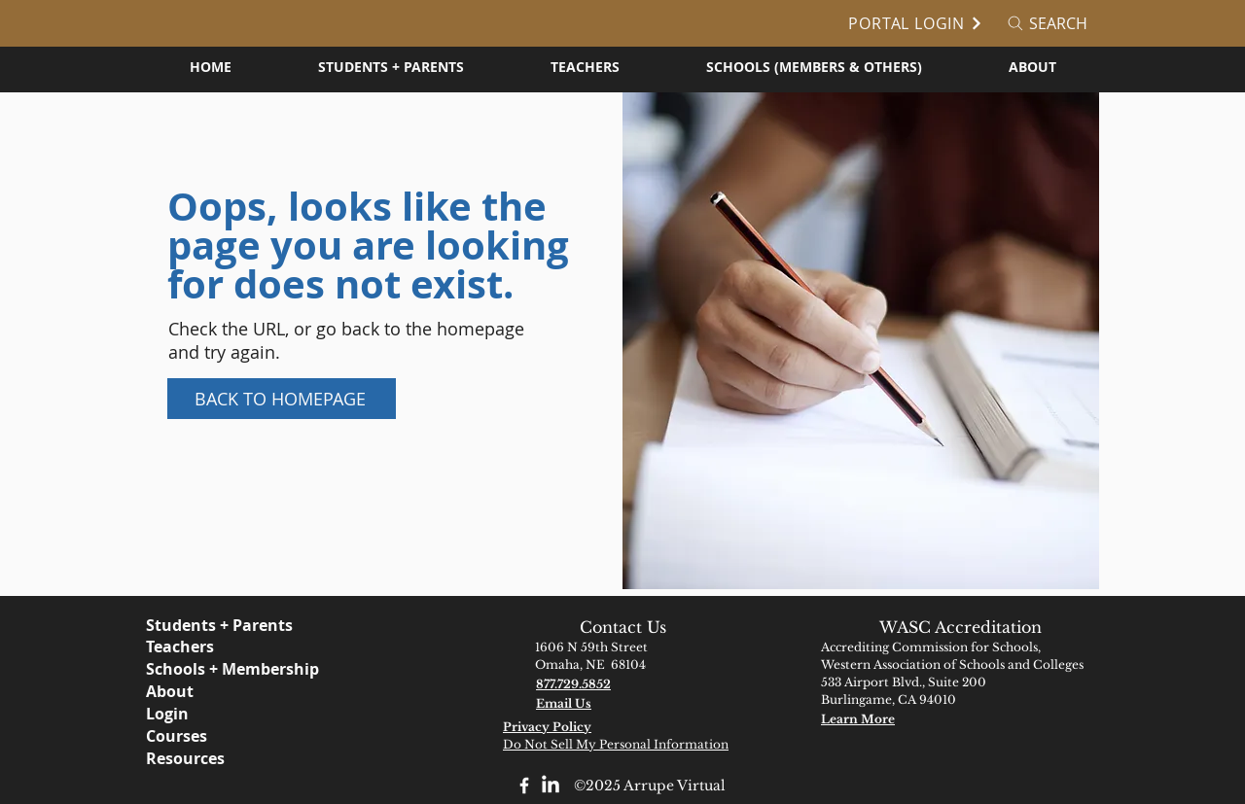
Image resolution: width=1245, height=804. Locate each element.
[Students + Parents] (232, 624)
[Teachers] (232, 646)
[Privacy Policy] (589, 726)
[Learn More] (907, 719)
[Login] (252, 713)
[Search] (1046, 23)
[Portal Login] (909, 23)
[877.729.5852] (622, 684)
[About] (252, 691)
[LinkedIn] (550, 785)
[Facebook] (524, 785)
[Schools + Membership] (252, 669)
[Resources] (252, 758)
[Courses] (252, 736)
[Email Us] (622, 703)
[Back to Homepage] (281, 398)
